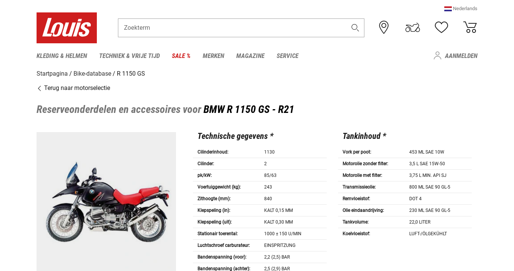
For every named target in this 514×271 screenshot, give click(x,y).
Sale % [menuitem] (181, 55)
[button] (460, 9)
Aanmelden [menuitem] (461, 55)
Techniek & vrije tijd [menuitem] (129, 55)
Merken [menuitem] (213, 55)
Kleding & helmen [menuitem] (62, 55)
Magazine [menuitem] (250, 55)
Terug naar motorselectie (73, 87)
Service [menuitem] (287, 55)
